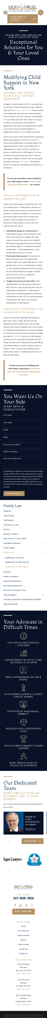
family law (17, 336)
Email (5, 437)
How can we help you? (12, 459)
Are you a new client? (12, 445)
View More (32, 841)
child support (25, 161)
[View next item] (9, 841)
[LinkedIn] (20, 905)
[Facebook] (15, 905)
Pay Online (23, 911)
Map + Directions (23, 973)
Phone (6, 430)
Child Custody (23, 944)
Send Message (14, 493)
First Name (8, 415)
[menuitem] (23, 511)
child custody (26, 110)
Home (23, 926)
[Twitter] (32, 905)
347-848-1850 (23, 898)
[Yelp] (26, 905)
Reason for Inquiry (11, 452)
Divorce (23, 940)
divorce (18, 110)
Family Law (23, 949)
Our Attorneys (23, 931)
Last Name (8, 423)
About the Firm (23, 935)
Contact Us (23, 953)
